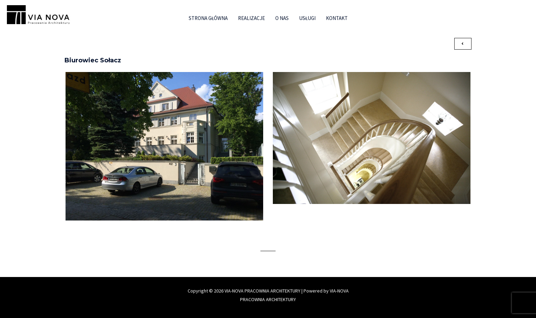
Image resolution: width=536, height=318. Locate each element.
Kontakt (337, 18)
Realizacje (251, 18)
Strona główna (208, 18)
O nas (282, 18)
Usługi (307, 18)
